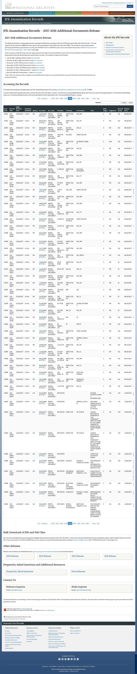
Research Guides (54, 628)
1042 (87, 98)
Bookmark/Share (119, 3)
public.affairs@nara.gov (83, 590)
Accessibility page (49, 610)
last (98, 98)
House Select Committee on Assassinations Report (115, 51)
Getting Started (52, 631)
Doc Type (51, 110)
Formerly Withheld (28, 109)
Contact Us (129, 3)
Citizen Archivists (107, 3)
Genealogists (30, 631)
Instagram (65, 659)
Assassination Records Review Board (118, 54)
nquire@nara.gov (16, 590)
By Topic (7, 631)
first (39, 98)
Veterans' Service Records (42, 13)
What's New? (75, 628)
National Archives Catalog (12, 638)
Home (6, 23)
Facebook (59, 659)
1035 (57, 98)
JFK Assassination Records (31, 23)
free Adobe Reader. (25, 609)
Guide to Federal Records (55, 637)
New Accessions (75, 633)
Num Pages (105, 109)
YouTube (71, 659)
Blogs (75, 659)
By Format (8, 633)
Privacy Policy (61, 666)
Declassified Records (54, 639)
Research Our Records (15, 13)
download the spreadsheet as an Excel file (70, 90)
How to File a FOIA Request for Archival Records (57, 646)
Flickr (78, 659)
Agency (35, 110)
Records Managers (32, 639)
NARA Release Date (19, 108)
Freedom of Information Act (74, 666)
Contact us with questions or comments (14, 619)
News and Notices (75, 631)
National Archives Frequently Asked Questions (56, 634)
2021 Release (110, 556)
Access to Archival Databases (13, 642)
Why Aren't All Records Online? (57, 644)
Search (130, 6)
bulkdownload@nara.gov (80, 540)
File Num (60, 110)
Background (110, 45)
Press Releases (78, 571)
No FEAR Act (86, 666)
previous (44, 98)
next (94, 98)
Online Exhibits (9, 648)
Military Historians (32, 633)
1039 (74, 98)
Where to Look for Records (56, 641)
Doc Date (42, 110)
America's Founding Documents (121, 13)
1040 (78, 98)
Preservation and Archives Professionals (34, 636)
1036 (61, 98)
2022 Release (78, 556)
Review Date (126, 109)
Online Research (11, 628)
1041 (82, 98)
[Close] (135, 656)
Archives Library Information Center (13, 645)
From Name (81, 110)
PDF (41, 116)
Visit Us (95, 13)
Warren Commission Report (115, 47)
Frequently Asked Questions (19, 571)
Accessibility (52, 666)
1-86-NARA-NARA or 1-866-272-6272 (68, 671)
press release (35, 58)
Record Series (120, 109)
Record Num (12, 109)
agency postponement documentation (45, 551)
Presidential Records (11, 640)
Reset (131, 103)
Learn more (120, 670)
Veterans (29, 641)
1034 (52, 98)
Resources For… (33, 628)
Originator (112, 110)
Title (92, 110)
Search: (98, 102)
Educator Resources (68, 13)
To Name (69, 110)
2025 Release (12, 556)
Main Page (109, 43)
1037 (65, 98)
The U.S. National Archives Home (29, 5)
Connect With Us (68, 656)
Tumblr (68, 659)
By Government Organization (13, 635)
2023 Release (45, 556)
